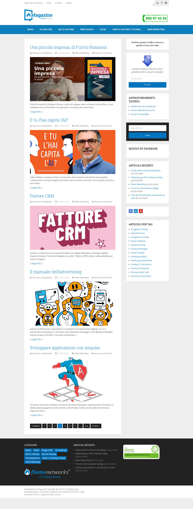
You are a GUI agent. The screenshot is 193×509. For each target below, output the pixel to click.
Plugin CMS (46, 29)
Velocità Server (138, 233)
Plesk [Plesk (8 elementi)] (36, 461)
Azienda (58, 3)
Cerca (147, 135)
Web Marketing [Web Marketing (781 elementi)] (32, 473)
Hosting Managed (139, 249)
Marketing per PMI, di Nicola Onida (146, 177)
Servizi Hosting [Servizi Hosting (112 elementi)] (49, 465)
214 (86, 437)
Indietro (36, 437)
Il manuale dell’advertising (59, 281)
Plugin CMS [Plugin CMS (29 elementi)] (47, 461)
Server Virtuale (137, 253)
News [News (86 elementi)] (28, 461)
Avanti (95, 437)
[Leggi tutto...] (36, 119)
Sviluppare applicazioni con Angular (70, 358)
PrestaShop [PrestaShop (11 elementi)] (60, 461)
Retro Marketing (138, 184)
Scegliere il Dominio (140, 237)
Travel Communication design (145, 188)
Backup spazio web (140, 272)
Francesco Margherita (42, 60)
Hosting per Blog (139, 256)
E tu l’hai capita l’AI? (52, 128)
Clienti (48, 3)
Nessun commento (103, 60)
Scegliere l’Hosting (139, 229)
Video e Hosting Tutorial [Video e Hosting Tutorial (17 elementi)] (53, 469)
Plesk (103, 29)
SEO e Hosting (66, 29)
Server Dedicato (138, 241)
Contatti (69, 3)
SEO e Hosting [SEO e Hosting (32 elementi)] (32, 465)
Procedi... (147, 85)
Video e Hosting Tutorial (127, 29)
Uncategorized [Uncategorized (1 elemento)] (32, 469)
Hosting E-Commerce (141, 264)
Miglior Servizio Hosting (33, 3)
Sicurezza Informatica (141, 276)
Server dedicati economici (143, 110)
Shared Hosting (138, 245)
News (30, 29)
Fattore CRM (44, 204)
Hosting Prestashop (140, 268)
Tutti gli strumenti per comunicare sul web (95, 478)
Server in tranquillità (140, 114)
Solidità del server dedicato (143, 106)
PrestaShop (87, 29)
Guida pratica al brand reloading (145, 170)
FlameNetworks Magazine (35, 500)
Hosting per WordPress (141, 260)
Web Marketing (156, 29)
